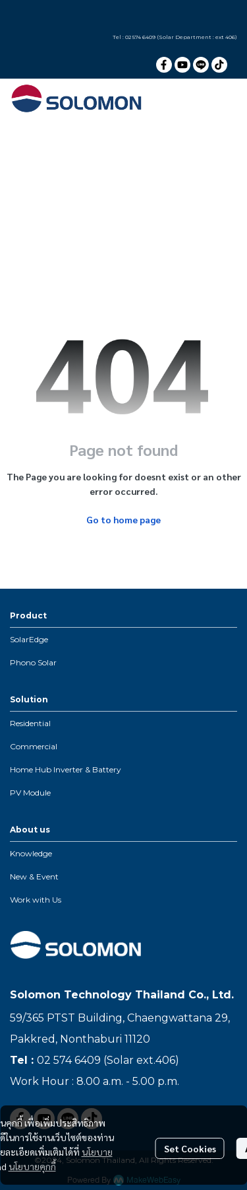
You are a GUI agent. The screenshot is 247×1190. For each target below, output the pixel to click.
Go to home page (123, 519)
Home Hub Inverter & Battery (65, 769)
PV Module (30, 793)
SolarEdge (29, 639)
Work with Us (35, 900)
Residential (30, 723)
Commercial (33, 746)
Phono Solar (33, 662)
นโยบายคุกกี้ (32, 1166)
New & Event (34, 876)
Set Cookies (190, 1148)
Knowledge (31, 853)
